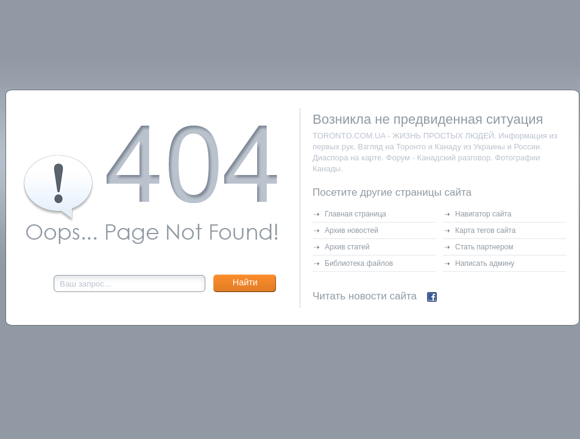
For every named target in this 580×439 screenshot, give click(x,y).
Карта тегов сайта (485, 230)
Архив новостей (351, 230)
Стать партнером (484, 247)
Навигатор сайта (483, 214)
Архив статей (347, 247)
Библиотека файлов (359, 263)
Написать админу (484, 263)
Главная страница (355, 214)
